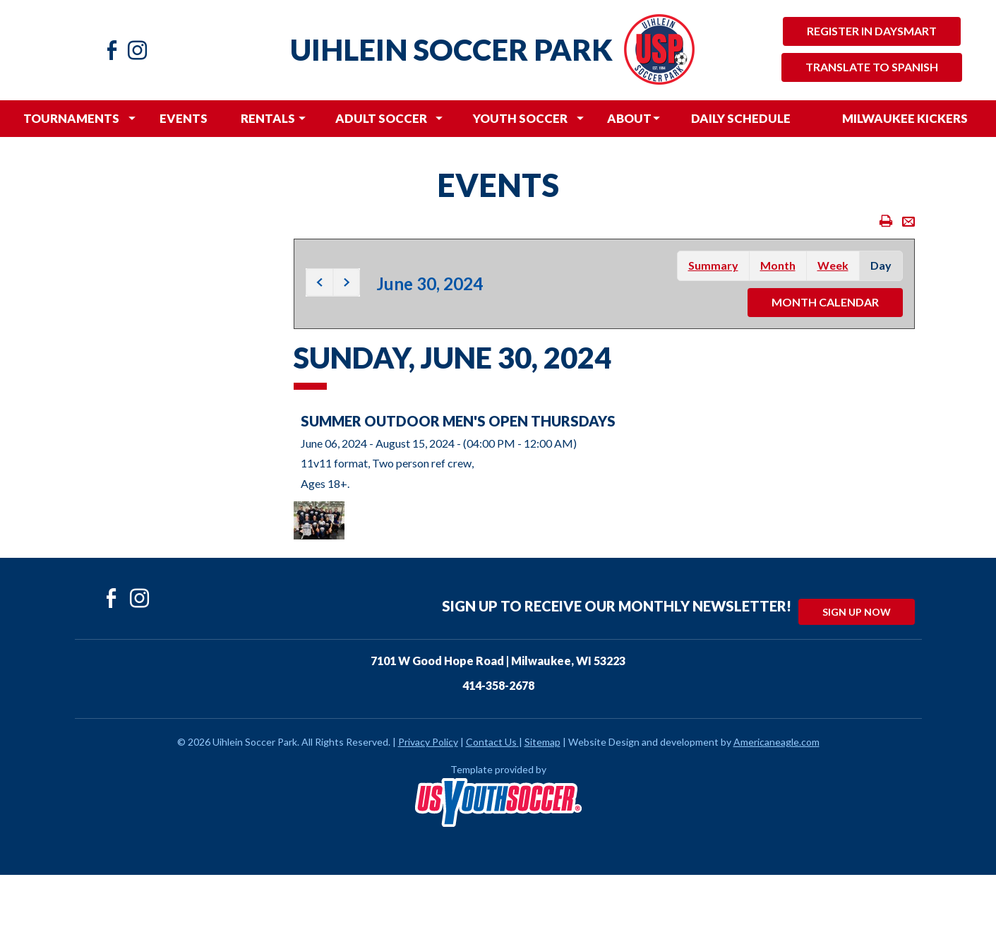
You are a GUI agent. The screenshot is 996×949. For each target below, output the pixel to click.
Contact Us (491, 742)
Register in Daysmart (872, 30)
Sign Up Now (856, 612)
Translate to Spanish (871, 66)
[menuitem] (71, 118)
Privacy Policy (428, 742)
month (778, 265)
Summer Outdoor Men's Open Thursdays (458, 420)
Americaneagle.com (776, 742)
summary (713, 265)
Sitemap (542, 742)
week (832, 265)
